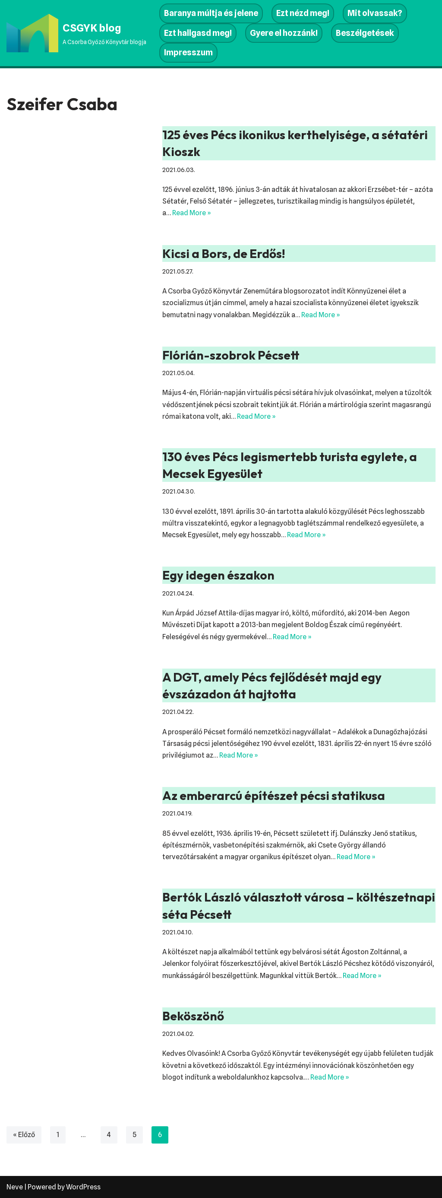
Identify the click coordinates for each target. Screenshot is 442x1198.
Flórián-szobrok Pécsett (231, 355)
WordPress (83, 1187)
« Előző (24, 1135)
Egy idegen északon (218, 575)
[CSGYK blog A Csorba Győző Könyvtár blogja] (76, 33)
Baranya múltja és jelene (211, 13)
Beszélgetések (365, 33)
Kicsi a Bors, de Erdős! (223, 253)
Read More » (191, 213)
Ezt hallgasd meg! (198, 33)
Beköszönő (193, 1015)
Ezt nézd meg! (302, 13)
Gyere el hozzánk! (284, 33)
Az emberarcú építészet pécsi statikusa (273, 795)
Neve (14, 1187)
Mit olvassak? (374, 13)
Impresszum (188, 52)
